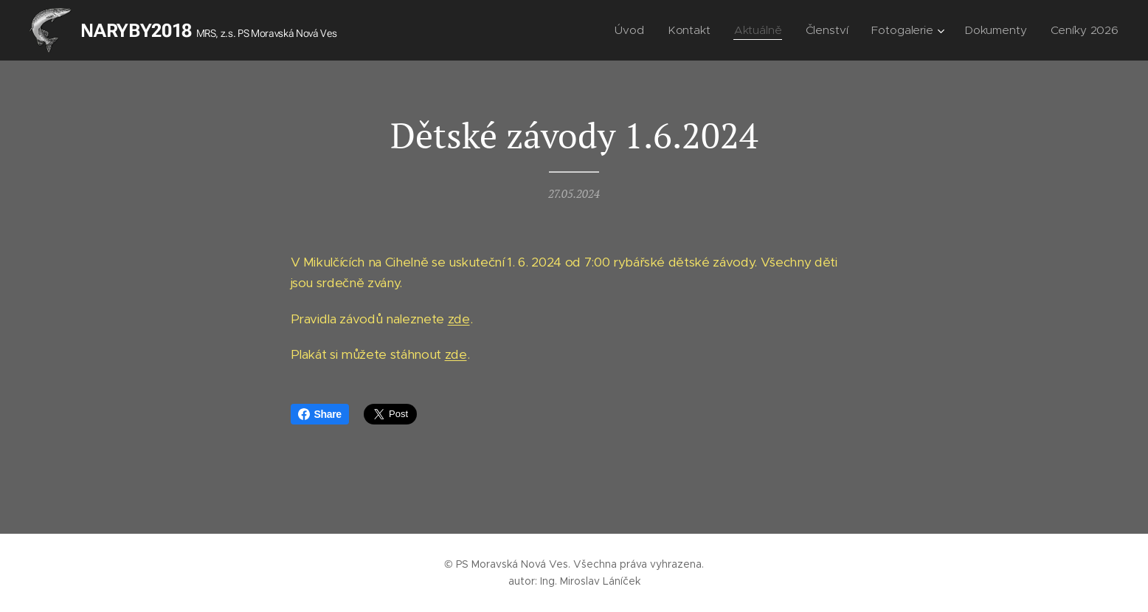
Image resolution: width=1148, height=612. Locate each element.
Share (320, 414)
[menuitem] (635, 30)
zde (459, 319)
